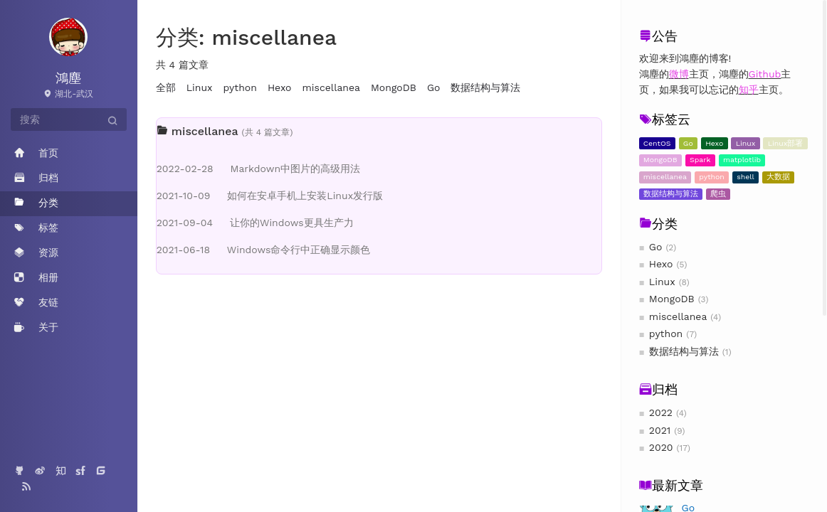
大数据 (778, 176)
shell (745, 176)
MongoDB (660, 159)
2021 (660, 430)
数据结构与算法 (670, 193)
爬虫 (718, 193)
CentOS (657, 143)
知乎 (749, 89)
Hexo (714, 143)
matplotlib (742, 159)
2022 (661, 412)
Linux (746, 143)
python (712, 176)
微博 (679, 74)
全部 (166, 87)
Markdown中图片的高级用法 (258, 168)
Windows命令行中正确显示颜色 (264, 249)
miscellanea (665, 176)
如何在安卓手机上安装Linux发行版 (270, 195)
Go (688, 143)
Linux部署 (786, 143)
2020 (661, 447)
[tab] (379, 131)
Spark (700, 159)
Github (765, 74)
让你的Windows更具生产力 (255, 222)
